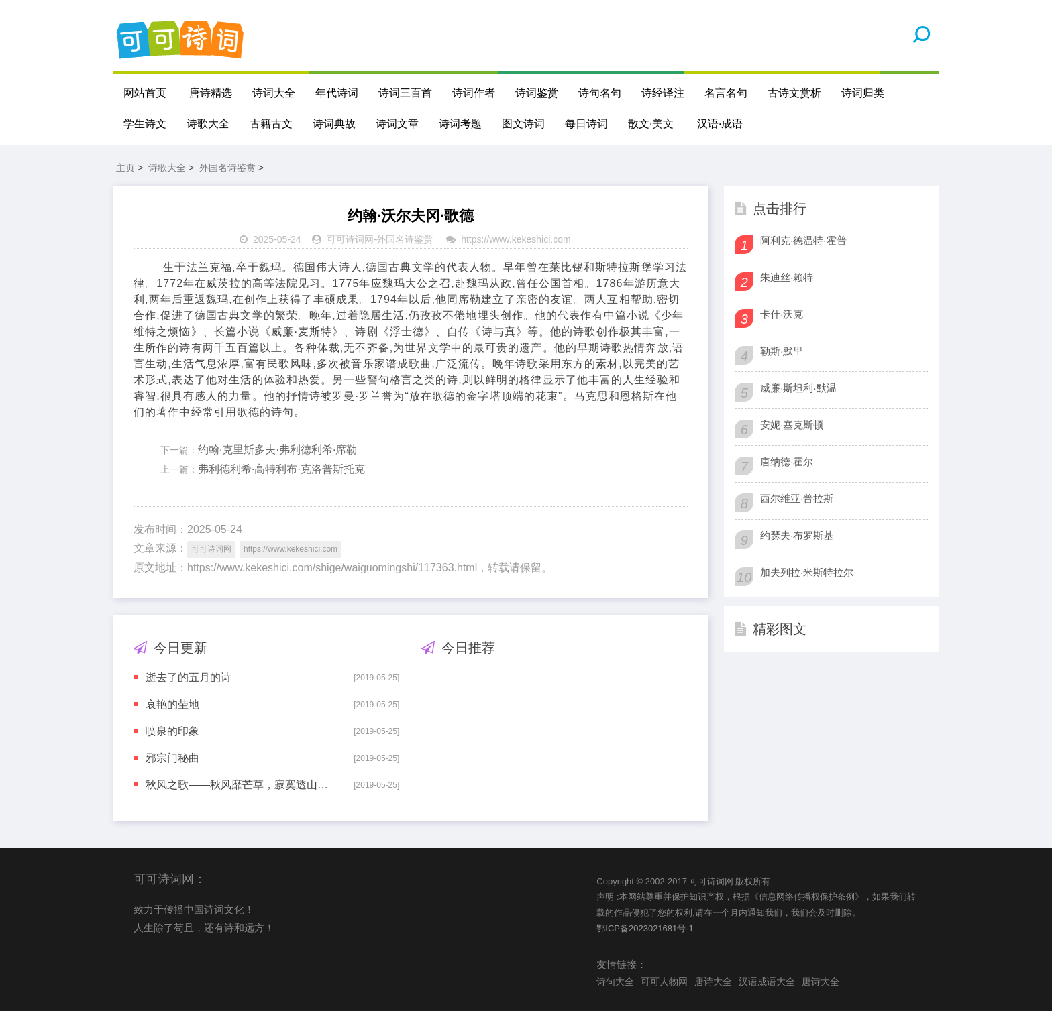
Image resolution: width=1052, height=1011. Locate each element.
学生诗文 (144, 123)
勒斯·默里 (781, 351)
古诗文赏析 (794, 93)
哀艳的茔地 (172, 704)
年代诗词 (336, 93)
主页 (125, 167)
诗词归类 (862, 93)
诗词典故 (334, 123)
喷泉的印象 (172, 731)
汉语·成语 (720, 123)
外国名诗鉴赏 (227, 167)
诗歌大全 (208, 123)
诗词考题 (460, 123)
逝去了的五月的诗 (188, 677)
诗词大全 (273, 93)
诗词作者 (473, 93)
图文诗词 (523, 123)
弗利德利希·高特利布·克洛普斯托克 (281, 469)
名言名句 (725, 93)
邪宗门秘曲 (172, 758)
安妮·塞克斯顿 (791, 424)
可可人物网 (664, 981)
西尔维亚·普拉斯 (796, 498)
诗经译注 (662, 93)
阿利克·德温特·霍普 (803, 240)
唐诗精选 (210, 93)
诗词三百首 (405, 93)
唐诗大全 (713, 981)
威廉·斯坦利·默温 (798, 388)
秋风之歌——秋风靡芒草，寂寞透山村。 (240, 784)
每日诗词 (586, 123)
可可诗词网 (350, 239)
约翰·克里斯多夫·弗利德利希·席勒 (277, 449)
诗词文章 (397, 123)
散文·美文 (651, 123)
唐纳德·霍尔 (786, 461)
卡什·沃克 (781, 314)
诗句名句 (599, 93)
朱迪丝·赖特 (786, 277)
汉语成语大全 (767, 981)
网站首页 (144, 93)
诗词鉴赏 (536, 93)
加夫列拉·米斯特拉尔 (806, 572)
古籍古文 (271, 123)
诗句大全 (615, 981)
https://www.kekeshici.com (515, 239)
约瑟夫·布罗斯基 (796, 535)
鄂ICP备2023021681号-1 (645, 928)
